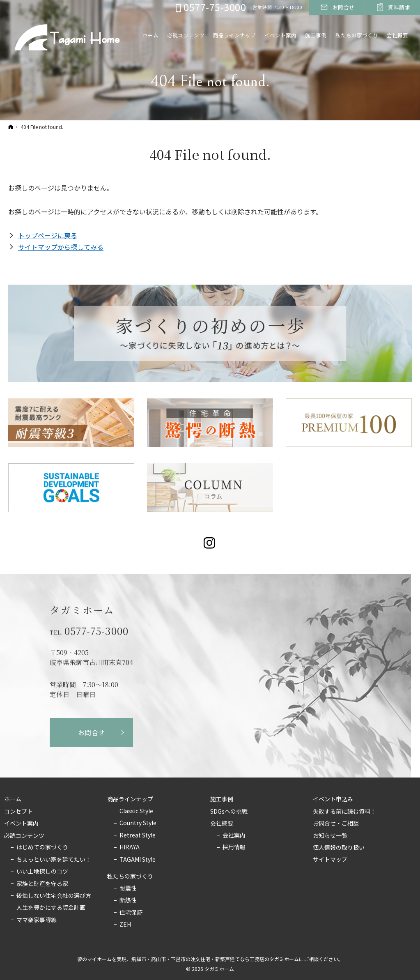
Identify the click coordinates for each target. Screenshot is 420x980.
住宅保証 (130, 912)
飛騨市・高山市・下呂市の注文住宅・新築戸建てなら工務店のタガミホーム (215, 958)
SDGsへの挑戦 (229, 811)
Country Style (137, 823)
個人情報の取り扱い (339, 847)
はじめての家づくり (42, 847)
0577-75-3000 (96, 631)
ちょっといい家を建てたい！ (53, 859)
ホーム (12, 799)
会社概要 (221, 823)
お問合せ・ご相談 (336, 823)
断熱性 (128, 900)
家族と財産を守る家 (42, 884)
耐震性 (128, 888)
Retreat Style (137, 835)
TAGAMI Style (137, 859)
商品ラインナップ (130, 799)
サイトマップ (330, 859)
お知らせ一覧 (330, 836)
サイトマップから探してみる (60, 247)
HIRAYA (129, 847)
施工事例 (221, 799)
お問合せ (92, 732)
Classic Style (136, 811)
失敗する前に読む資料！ (344, 811)
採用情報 (234, 847)
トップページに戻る (47, 235)
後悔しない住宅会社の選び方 (53, 895)
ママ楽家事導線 (36, 920)
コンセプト (18, 811)
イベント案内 (21, 823)
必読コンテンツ (24, 836)
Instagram (210, 543)
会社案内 (234, 835)
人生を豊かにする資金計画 (50, 907)
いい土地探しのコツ (42, 871)
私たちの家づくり (130, 876)
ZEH (125, 924)
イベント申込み (333, 799)
